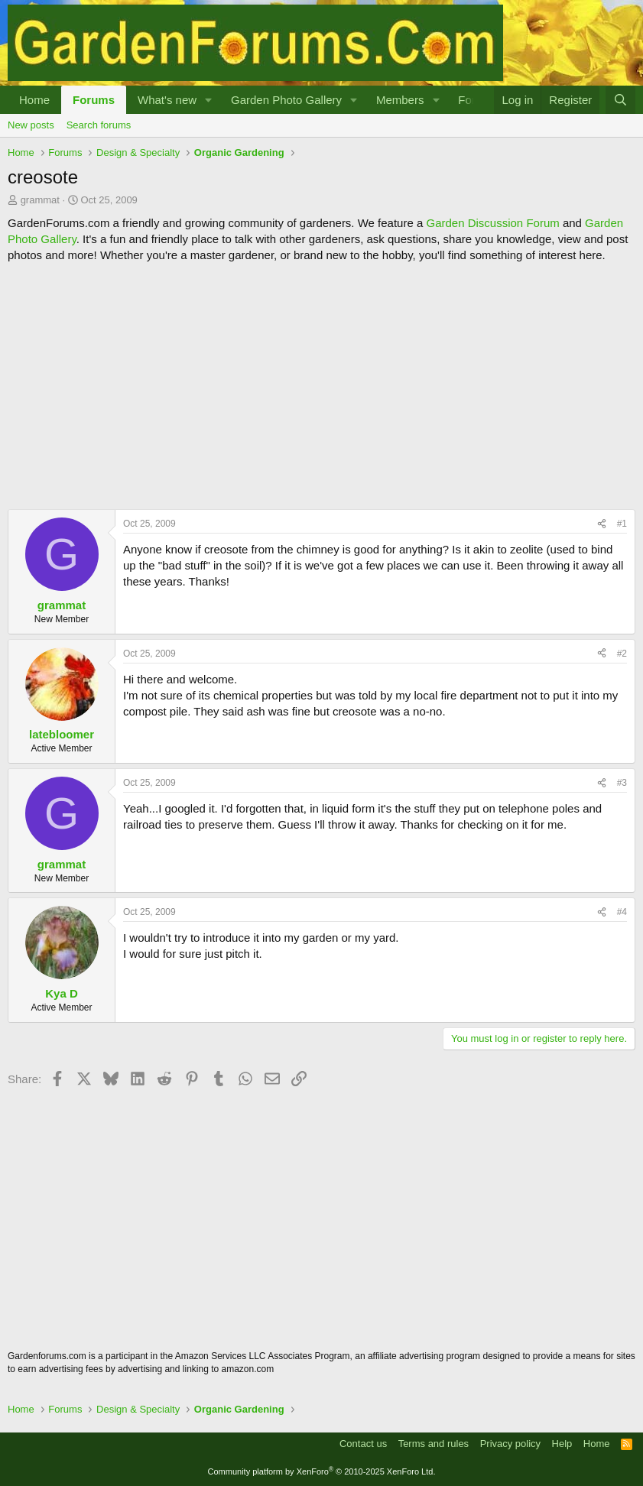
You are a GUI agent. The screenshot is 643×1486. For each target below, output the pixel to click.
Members (400, 99)
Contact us (363, 1443)
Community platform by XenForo (322, 1471)
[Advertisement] (321, 386)
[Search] (620, 100)
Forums (94, 99)
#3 (622, 782)
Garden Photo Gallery (286, 99)
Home (34, 99)
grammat (40, 200)
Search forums (99, 125)
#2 (622, 653)
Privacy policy (510, 1443)
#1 (622, 523)
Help (562, 1443)
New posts (31, 125)
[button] (208, 100)
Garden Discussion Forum (492, 222)
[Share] (602, 524)
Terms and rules (433, 1443)
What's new (167, 99)
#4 (622, 912)
